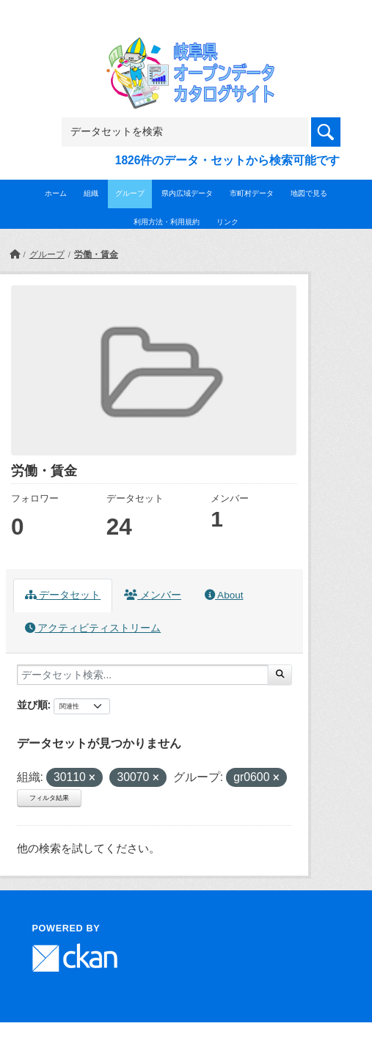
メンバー (152, 595)
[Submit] (280, 674)
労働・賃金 (96, 254)
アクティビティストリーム (93, 628)
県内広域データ (187, 193)
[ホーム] (15, 254)
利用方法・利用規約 (167, 222)
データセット (63, 595)
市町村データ (252, 193)
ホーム (56, 193)
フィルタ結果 (49, 798)
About (224, 595)
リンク (227, 222)
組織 (91, 193)
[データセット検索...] (143, 674)
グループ (130, 193)
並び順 (32, 705)
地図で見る (309, 193)
